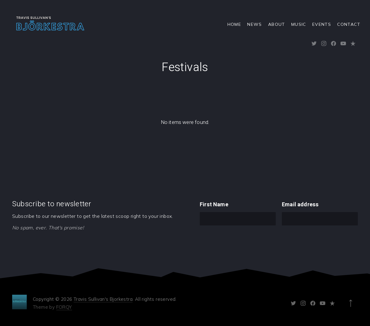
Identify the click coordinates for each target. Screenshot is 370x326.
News (254, 24)
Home (234, 24)
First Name (214, 205)
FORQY (64, 307)
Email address (300, 205)
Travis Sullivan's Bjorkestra (103, 299)
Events (321, 24)
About (276, 24)
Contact (348, 24)
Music (298, 24)
